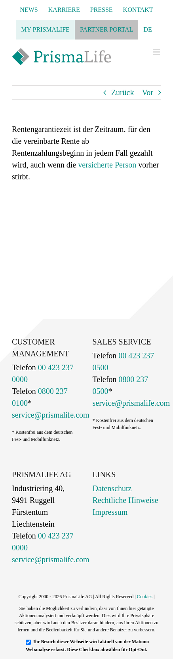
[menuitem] (147, 30)
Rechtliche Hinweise (125, 500)
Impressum (110, 512)
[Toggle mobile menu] (157, 52)
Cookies (144, 596)
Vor (147, 92)
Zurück (122, 92)
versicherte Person (107, 164)
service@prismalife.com (50, 414)
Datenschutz (112, 488)
